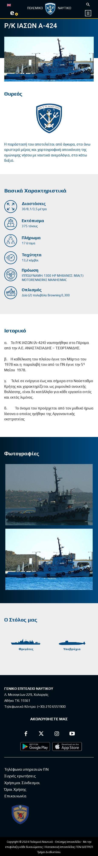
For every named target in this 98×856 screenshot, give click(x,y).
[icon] (88, 13)
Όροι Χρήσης (15, 789)
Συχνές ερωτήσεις (20, 776)
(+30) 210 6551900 (51, 707)
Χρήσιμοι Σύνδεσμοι (22, 782)
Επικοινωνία (15, 796)
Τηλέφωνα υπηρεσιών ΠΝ (26, 769)
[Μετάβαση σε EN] (9, 5)
